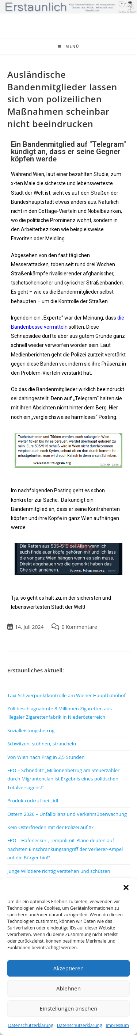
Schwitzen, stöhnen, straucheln (41, 743)
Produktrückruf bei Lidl (32, 800)
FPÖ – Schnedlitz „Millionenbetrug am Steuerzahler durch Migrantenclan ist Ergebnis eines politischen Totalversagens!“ (63, 779)
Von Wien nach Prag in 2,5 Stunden (46, 757)
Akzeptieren (68, 968)
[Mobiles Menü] (69, 46)
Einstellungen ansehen (69, 1008)
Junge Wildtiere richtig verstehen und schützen (58, 871)
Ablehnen (68, 988)
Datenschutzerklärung (30, 1025)
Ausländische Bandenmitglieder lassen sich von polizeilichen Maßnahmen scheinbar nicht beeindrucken (62, 98)
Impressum (117, 1025)
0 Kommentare (79, 626)
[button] (126, 887)
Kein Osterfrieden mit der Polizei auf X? (50, 827)
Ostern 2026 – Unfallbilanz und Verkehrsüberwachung (67, 814)
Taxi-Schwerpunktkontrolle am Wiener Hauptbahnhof (66, 695)
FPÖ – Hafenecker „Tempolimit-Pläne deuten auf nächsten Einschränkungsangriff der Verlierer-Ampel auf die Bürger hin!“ (65, 849)
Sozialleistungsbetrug (30, 730)
